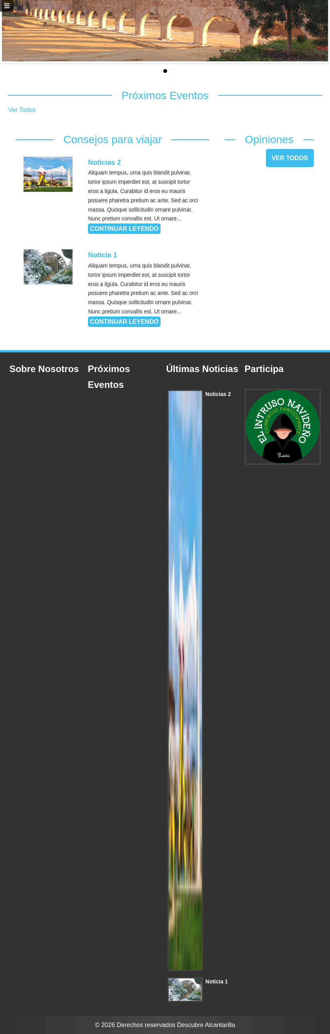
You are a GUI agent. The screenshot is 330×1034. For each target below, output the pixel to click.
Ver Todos (22, 110)
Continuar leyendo (124, 228)
